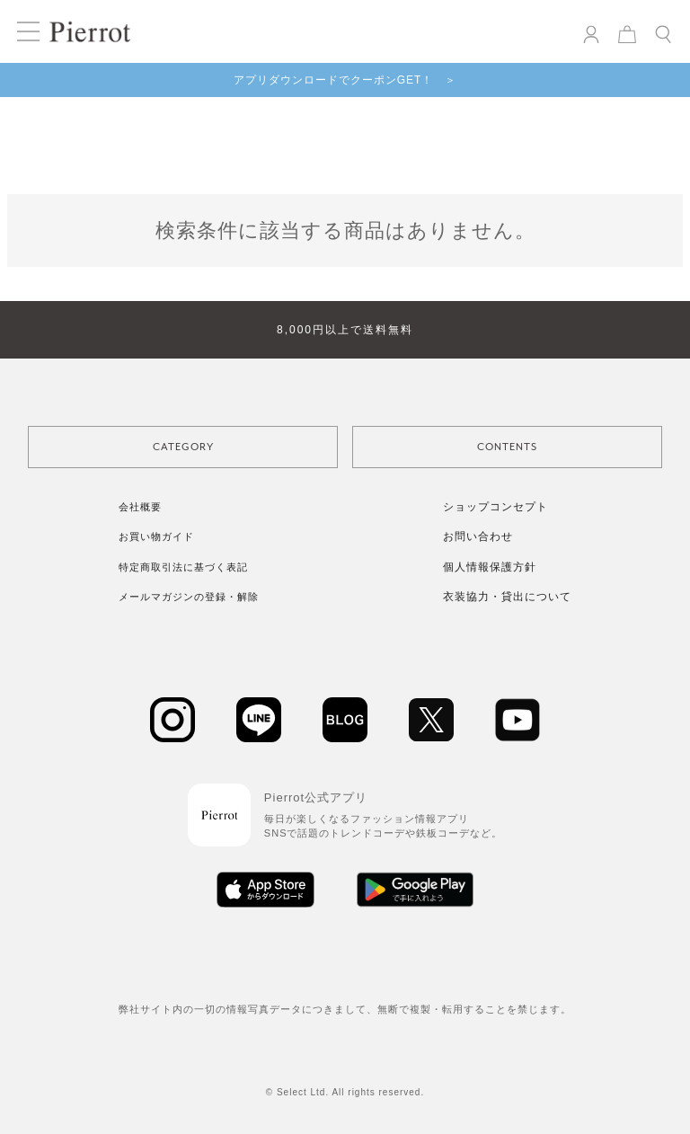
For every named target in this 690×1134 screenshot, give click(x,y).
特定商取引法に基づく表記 (183, 567)
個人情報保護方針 (489, 567)
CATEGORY (183, 447)
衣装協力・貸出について (507, 596)
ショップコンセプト (495, 507)
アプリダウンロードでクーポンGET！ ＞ (345, 80)
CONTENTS (507, 447)
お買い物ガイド (156, 536)
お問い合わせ (478, 536)
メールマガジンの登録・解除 (189, 596)
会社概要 (140, 506)
